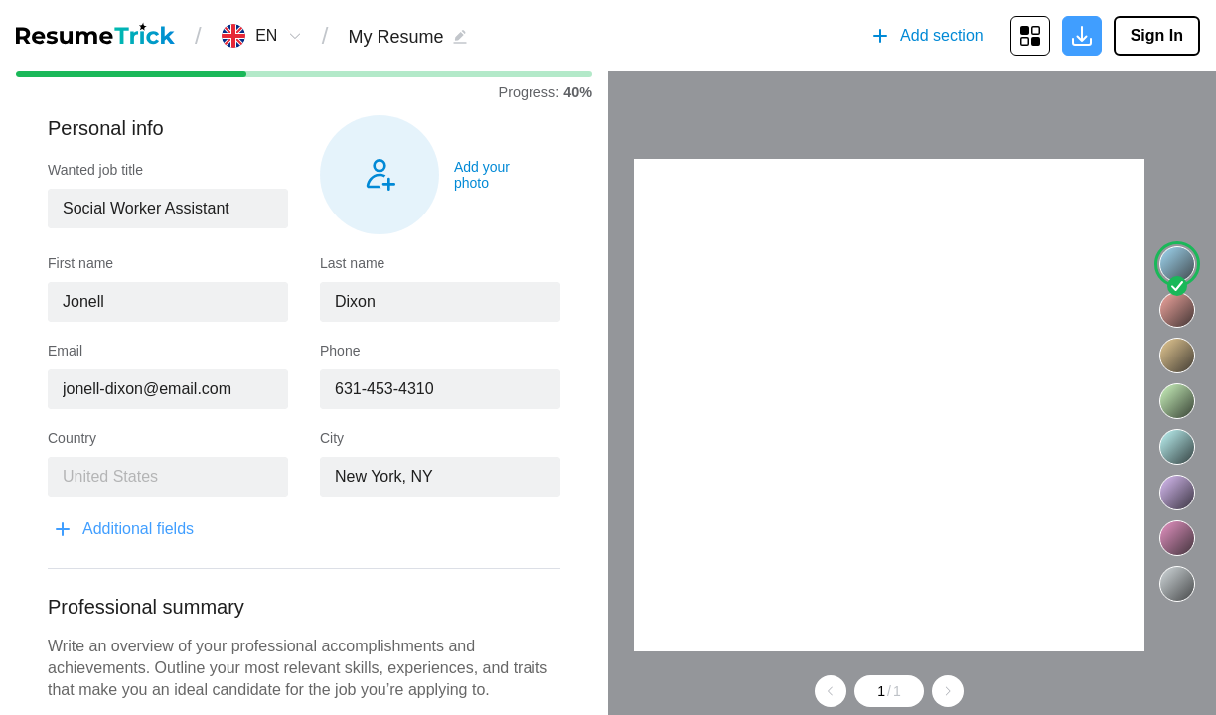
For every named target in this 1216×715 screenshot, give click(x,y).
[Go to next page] (948, 691)
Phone (340, 350)
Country (72, 438)
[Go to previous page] (830, 691)
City (332, 438)
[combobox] (266, 36)
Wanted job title (95, 170)
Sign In (1157, 35)
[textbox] (168, 208)
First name (80, 263)
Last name (352, 263)
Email (65, 350)
